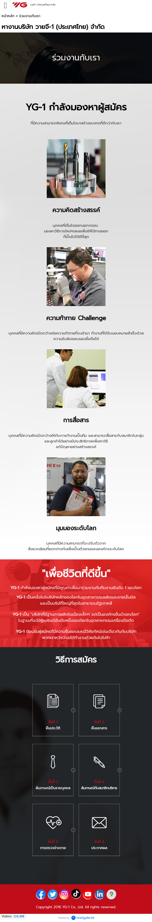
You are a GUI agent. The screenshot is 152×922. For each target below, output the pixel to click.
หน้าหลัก (8, 16)
